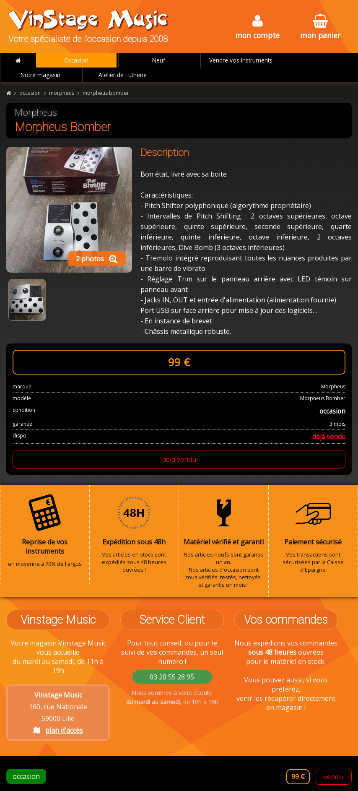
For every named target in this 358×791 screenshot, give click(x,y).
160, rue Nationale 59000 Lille (58, 712)
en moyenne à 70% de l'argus (45, 530)
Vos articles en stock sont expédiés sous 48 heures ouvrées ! (134, 533)
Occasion (76, 60)
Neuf (158, 60)
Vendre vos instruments (240, 60)
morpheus (61, 92)
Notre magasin (40, 75)
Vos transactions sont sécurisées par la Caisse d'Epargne (313, 533)
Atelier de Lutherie (123, 75)
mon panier (320, 27)
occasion (30, 92)
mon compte (257, 27)
